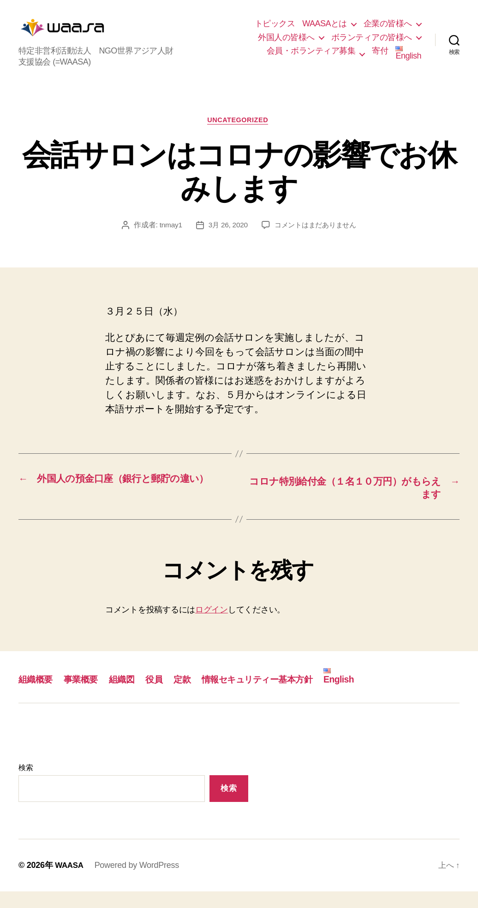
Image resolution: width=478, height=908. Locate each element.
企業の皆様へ (388, 30)
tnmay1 (167, 240)
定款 (194, 695)
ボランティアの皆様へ (371, 44)
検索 (25, 784)
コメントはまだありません (316, 240)
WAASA (70, 881)
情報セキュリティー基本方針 (277, 695)
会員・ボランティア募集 (311, 57)
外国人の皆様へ (286, 44)
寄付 (380, 57)
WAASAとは (324, 30)
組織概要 (37, 695)
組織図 (130, 695)
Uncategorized (239, 135)
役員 (164, 695)
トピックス (275, 30)
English (408, 60)
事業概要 (86, 695)
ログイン (211, 626)
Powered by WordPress (138, 881)
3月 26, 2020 (225, 240)
